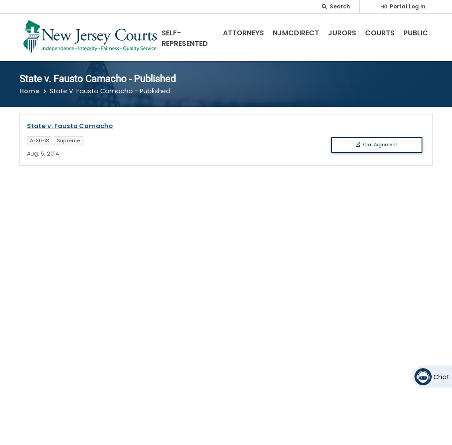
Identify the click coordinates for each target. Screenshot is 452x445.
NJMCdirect (296, 33)
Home (29, 91)
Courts (380, 33)
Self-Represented (185, 38)
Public (415, 33)
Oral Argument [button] (376, 144)
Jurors (342, 33)
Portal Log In (408, 6)
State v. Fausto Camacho (70, 126)
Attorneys (243, 33)
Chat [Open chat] (441, 377)
